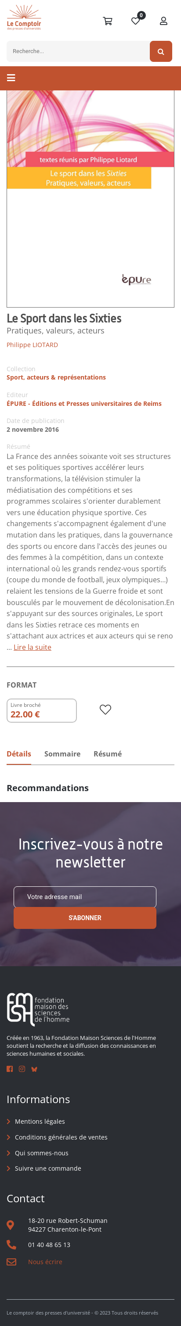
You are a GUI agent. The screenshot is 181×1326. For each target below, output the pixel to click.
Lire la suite (32, 647)
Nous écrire (45, 1262)
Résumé (108, 754)
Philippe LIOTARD (32, 344)
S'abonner (85, 917)
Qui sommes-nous (42, 1153)
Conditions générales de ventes (61, 1137)
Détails (19, 754)
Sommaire (62, 754)
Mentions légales (40, 1121)
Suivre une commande (48, 1168)
